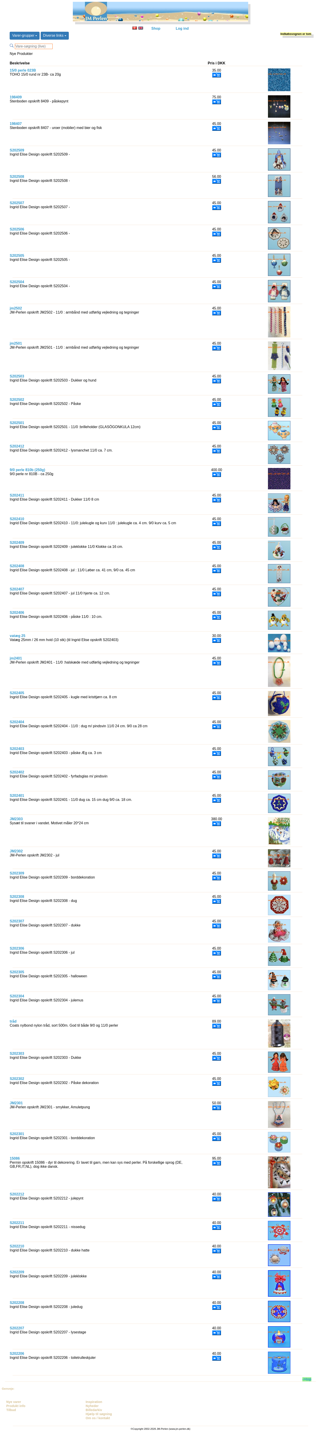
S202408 (17, 566)
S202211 (17, 1223)
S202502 (17, 400)
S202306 (17, 948)
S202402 (17, 772)
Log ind (182, 28)
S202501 (17, 423)
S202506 (17, 229)
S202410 (17, 519)
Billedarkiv (94, 1410)
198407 (16, 124)
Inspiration (94, 1402)
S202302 (17, 1079)
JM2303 (16, 819)
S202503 (17, 376)
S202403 (17, 749)
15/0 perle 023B (23, 70)
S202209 (17, 1272)
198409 (16, 97)
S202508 (17, 176)
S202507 (17, 203)
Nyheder (92, 1406)
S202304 (17, 996)
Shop (155, 28)
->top (306, 1379)
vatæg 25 (17, 636)
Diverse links (54, 35)
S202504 (17, 282)
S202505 (17, 255)
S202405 (17, 693)
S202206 (17, 1353)
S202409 (17, 542)
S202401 (17, 795)
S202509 (17, 150)
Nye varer (13, 1402)
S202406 (17, 612)
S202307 (17, 921)
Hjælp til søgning (99, 1414)
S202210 (17, 1246)
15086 (15, 1158)
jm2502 (16, 308)
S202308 (17, 897)
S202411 (17, 495)
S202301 (17, 1134)
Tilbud (11, 1410)
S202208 (17, 1303)
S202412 (17, 446)
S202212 (17, 1194)
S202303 (17, 1053)
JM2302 (16, 851)
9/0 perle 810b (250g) (27, 470)
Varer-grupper (24, 35)
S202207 (17, 1328)
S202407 (17, 589)
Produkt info (15, 1406)
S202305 (17, 972)
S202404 (17, 722)
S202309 (17, 873)
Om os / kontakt (98, 1418)
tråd (13, 1021)
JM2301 (16, 1103)
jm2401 (16, 658)
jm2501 (16, 343)
